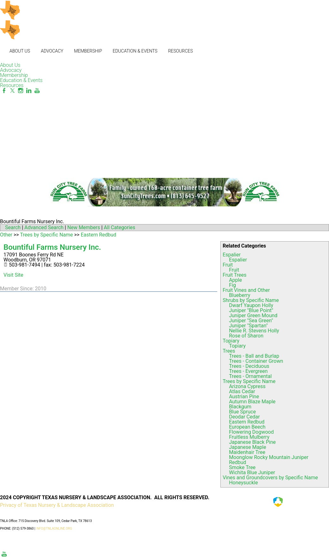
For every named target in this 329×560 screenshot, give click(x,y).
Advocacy (52, 50)
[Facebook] (4, 91)
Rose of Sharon (246, 336)
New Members (83, 227)
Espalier (232, 255)
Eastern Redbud (246, 422)
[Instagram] (20, 91)
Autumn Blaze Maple (252, 402)
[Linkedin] (28, 91)
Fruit (228, 265)
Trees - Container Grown (256, 361)
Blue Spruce (242, 412)
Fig (232, 285)
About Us (19, 50)
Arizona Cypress (247, 386)
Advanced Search (44, 227)
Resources (180, 50)
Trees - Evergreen (248, 371)
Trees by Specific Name (249, 381)
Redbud (237, 462)
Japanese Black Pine (252, 442)
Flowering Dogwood (251, 432)
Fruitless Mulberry (249, 437)
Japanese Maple (247, 447)
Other (6, 235)
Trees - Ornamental (250, 376)
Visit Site (13, 275)
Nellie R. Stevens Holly (254, 331)
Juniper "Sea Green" (251, 321)
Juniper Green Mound (253, 315)
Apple (235, 280)
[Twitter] (12, 91)
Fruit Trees (234, 275)
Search (13, 227)
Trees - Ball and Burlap (254, 356)
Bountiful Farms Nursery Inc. (52, 247)
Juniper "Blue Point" (251, 310)
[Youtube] (37, 91)
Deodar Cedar (244, 417)
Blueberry (239, 295)
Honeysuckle (243, 483)
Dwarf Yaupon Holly (251, 305)
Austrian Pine (244, 396)
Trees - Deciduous (249, 366)
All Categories (119, 227)
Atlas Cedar (242, 391)
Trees (229, 351)
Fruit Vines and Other (246, 290)
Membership (88, 50)
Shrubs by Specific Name (251, 300)
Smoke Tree (242, 467)
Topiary (231, 341)
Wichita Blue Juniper (252, 472)
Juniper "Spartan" (248, 326)
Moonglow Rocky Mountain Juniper (268, 457)
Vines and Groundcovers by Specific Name (270, 478)
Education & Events (135, 50)
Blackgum (240, 407)
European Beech (247, 427)
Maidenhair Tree (247, 452)
